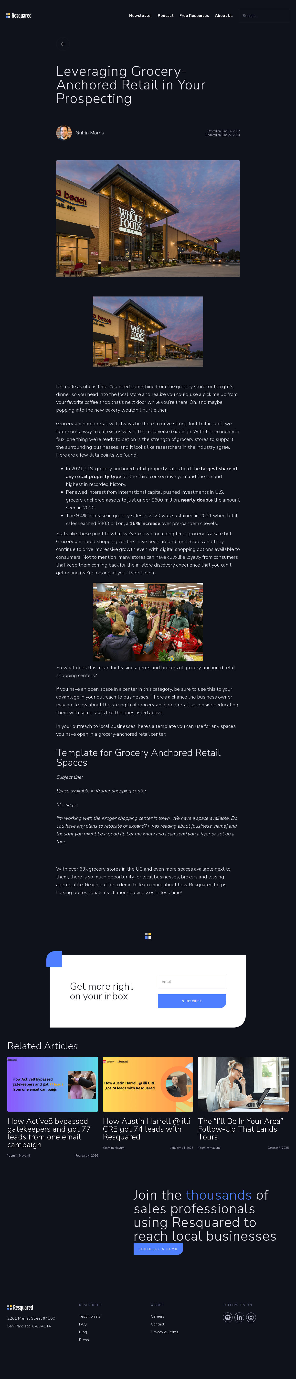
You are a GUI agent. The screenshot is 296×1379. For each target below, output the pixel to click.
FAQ (83, 1324)
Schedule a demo (158, 1249)
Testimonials (89, 1316)
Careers (157, 1316)
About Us (224, 15)
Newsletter (140, 15)
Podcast (166, 15)
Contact (157, 1324)
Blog (83, 1332)
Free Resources (194, 15)
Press (84, 1340)
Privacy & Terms (164, 1332)
